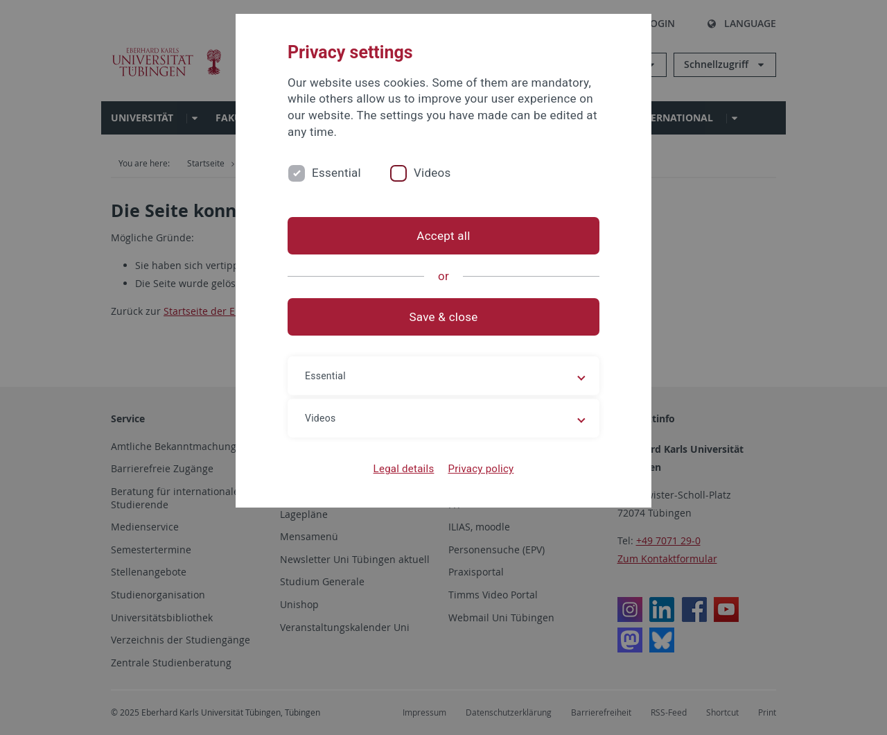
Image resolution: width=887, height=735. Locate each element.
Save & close (444, 317)
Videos (432, 173)
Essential (336, 173)
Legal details (404, 468)
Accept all (443, 236)
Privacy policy (480, 468)
